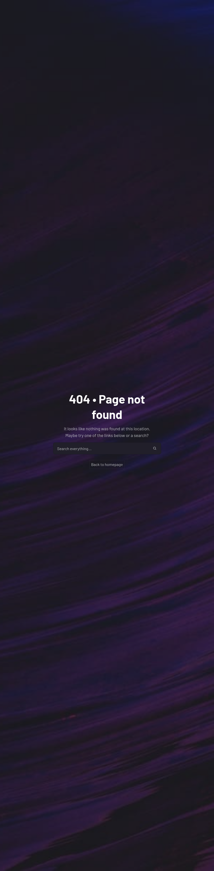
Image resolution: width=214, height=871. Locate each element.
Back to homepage (107, 464)
